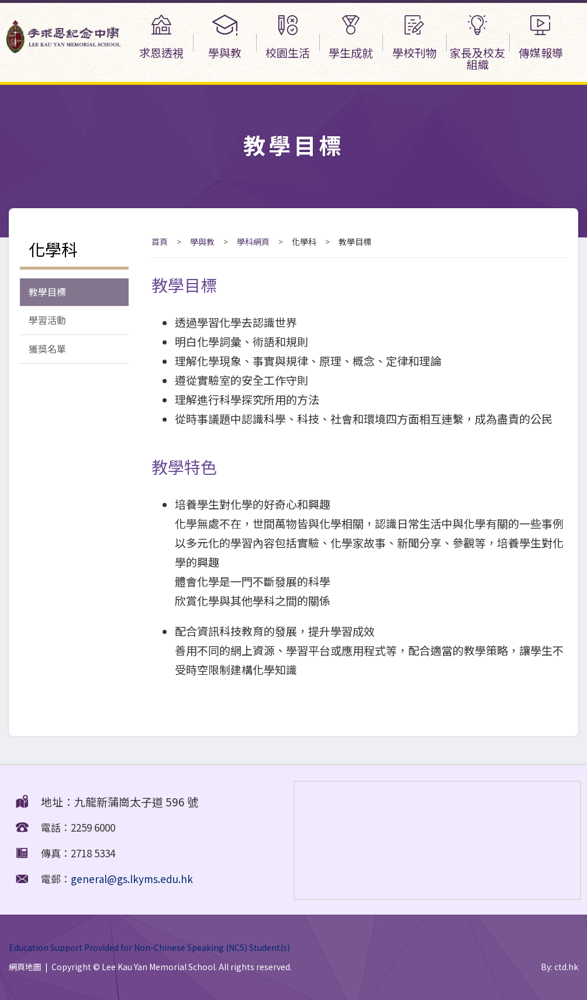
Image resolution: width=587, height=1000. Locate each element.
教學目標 (47, 292)
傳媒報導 (540, 37)
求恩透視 (161, 37)
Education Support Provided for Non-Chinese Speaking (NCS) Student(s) (149, 947)
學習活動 (47, 322)
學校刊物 (414, 37)
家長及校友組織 (477, 43)
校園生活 (287, 37)
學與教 (224, 37)
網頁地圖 (25, 967)
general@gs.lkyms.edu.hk (132, 878)
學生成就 (350, 37)
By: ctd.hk (559, 967)
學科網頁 (253, 241)
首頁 (159, 241)
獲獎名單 (47, 351)
